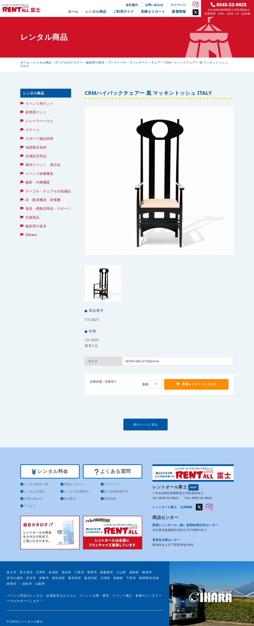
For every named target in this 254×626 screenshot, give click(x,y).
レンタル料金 (50, 471)
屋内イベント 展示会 (42, 164)
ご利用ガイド (123, 11)
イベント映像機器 (39, 173)
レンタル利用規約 (76, 492)
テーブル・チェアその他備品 (48, 191)
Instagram (196, 5)
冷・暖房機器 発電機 (42, 199)
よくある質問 (112, 471)
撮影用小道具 (35, 226)
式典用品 (32, 217)
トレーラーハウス (39, 121)
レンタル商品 (95, 11)
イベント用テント (39, 103)
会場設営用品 (35, 156)
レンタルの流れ (34, 492)
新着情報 (179, 11)
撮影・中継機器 (37, 182)
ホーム (73, 11)
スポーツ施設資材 (39, 138)
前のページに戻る (159, 424)
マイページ (178, 5)
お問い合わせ (154, 5)
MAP (193, 487)
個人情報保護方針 (116, 492)
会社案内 (132, 5)
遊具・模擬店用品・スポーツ (48, 208)
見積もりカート (153, 11)
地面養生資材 (35, 147)
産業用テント (35, 112)
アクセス (29, 506)
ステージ (32, 129)
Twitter (196, 12)
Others (31, 234)
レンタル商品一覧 (35, 485)
